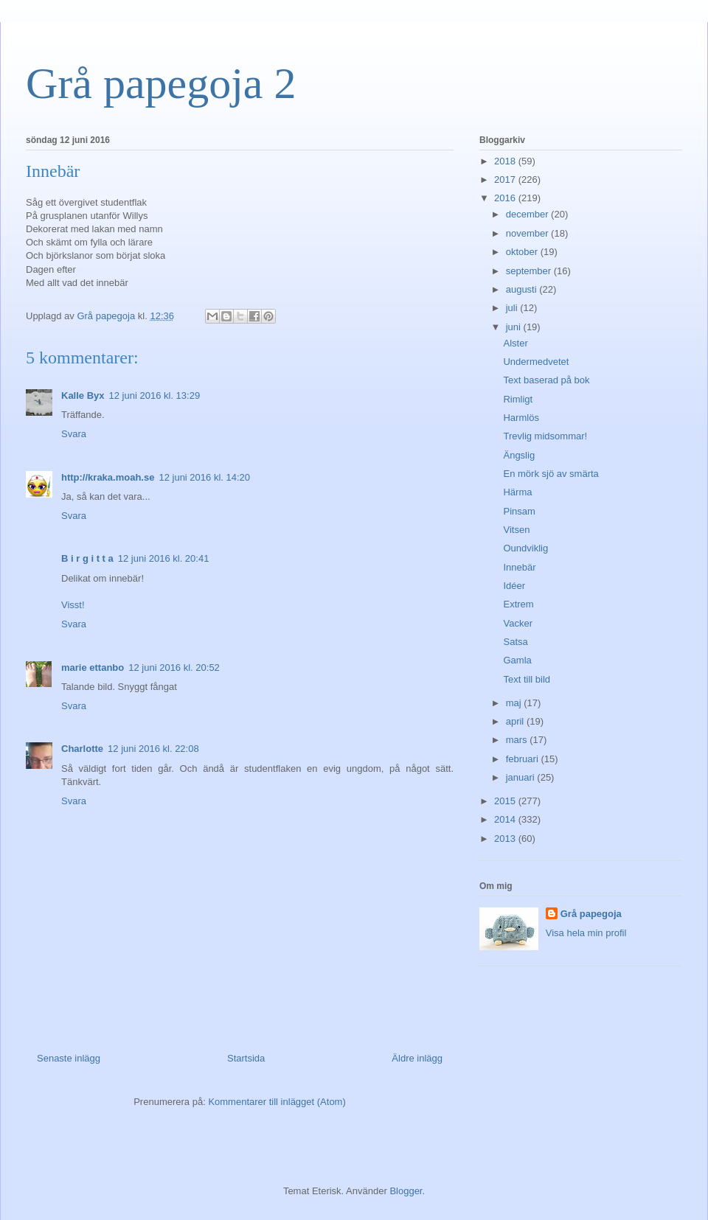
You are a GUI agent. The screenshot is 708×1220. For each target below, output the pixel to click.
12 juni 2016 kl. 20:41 (163, 558)
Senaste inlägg (68, 1058)
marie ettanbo (92, 667)
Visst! (73, 604)
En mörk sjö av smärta (550, 473)
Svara (73, 433)
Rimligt (517, 399)
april (516, 721)
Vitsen (516, 529)
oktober (523, 251)
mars (518, 739)
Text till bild (526, 679)
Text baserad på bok (546, 380)
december (528, 214)
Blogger (405, 1190)
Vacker (517, 623)
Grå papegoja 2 (161, 83)
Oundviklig (525, 548)
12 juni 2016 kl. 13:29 (155, 395)
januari (522, 777)
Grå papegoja (591, 913)
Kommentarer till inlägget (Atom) (276, 1101)
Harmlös (520, 417)
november (528, 233)
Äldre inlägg (417, 1058)
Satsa (515, 641)
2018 (506, 161)
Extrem (518, 604)
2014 (506, 819)
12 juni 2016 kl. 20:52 (174, 667)
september (530, 270)
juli (513, 307)
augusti (523, 289)
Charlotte (82, 748)
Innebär (519, 567)
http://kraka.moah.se (107, 477)
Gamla (517, 660)
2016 (506, 197)
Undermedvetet (536, 361)
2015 (506, 800)
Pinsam (519, 511)
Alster (515, 343)
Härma (517, 492)
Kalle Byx (83, 395)
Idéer (514, 585)
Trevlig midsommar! (545, 436)
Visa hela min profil (586, 932)
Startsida (246, 1058)
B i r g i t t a (87, 558)
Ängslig (519, 455)
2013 (506, 838)
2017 (506, 179)
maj (515, 702)
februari (523, 758)
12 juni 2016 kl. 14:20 (204, 477)
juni (515, 326)
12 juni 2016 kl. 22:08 (153, 748)
